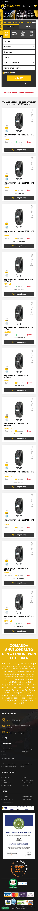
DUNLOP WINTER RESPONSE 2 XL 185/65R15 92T (16, 377)
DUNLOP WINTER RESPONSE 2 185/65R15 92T (19, 473)
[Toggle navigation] (35, 1)
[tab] (10, 26)
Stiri (4, 754)
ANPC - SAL (7, 783)
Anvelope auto (8, 799)
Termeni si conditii (27, 780)
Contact (6, 778)
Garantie (24, 778)
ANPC (5, 780)
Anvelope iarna (27, 797)
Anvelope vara (8, 802)
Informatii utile (8, 749)
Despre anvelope (27, 749)
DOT (29, 142)
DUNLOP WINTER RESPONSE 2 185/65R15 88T (18, 16)
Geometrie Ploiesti (9, 767)
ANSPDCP (25, 786)
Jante (23, 802)
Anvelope (11, 13)
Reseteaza (29, 84)
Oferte (5, 797)
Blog (4, 752)
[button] (25, 6)
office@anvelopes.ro (18, 733)
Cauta (19, 78)
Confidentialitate (27, 783)
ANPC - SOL (7, 786)
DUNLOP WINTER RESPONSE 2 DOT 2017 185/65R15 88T (19, 280)
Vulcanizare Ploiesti (9, 764)
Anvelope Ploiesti (27, 799)
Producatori (25, 752)
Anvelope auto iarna (24, 13)
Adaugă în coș (19, 150)
